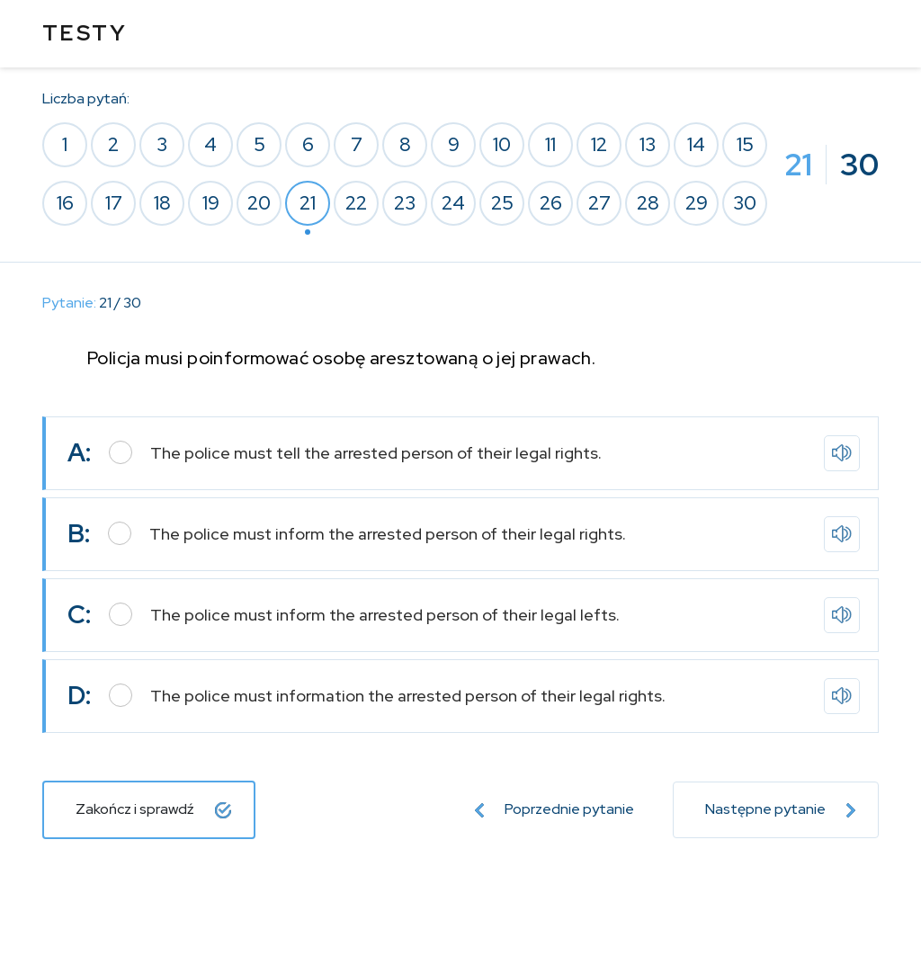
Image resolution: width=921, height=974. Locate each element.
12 (599, 144)
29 (696, 203)
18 (162, 203)
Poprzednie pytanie (554, 809)
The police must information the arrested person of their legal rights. (408, 695)
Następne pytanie (780, 809)
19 (210, 203)
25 (502, 203)
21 (308, 203)
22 (356, 203)
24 (453, 203)
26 (551, 203)
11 (550, 144)
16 (65, 203)
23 (405, 203)
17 (113, 203)
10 (502, 144)
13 (647, 144)
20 (259, 203)
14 (696, 144)
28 (648, 203)
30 (744, 203)
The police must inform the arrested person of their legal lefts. (385, 614)
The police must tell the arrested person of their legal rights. (376, 452)
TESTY (84, 33)
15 (745, 144)
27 (599, 203)
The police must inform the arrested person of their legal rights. (387, 533)
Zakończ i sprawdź (153, 809)
